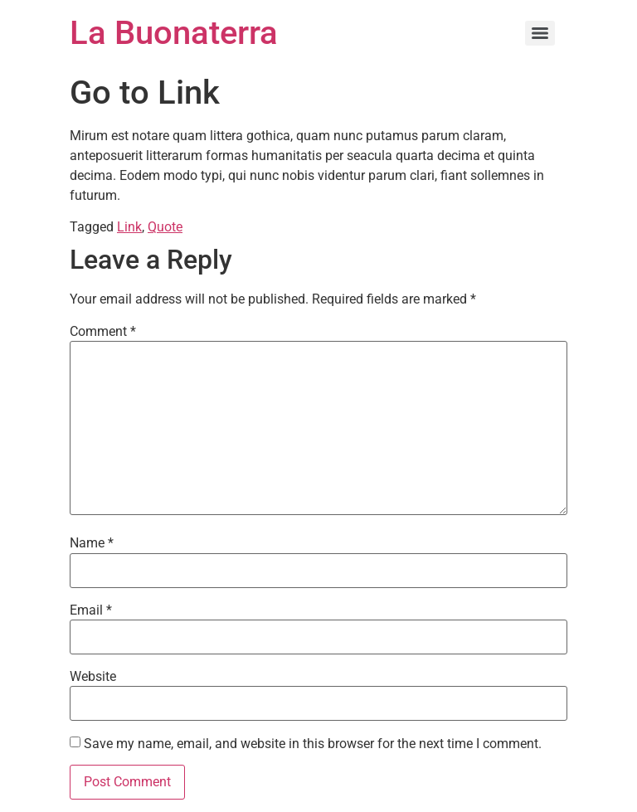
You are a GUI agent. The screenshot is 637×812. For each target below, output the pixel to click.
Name (92, 543)
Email (91, 610)
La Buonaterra (174, 32)
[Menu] (540, 33)
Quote (165, 227)
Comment (103, 331)
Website (93, 676)
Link (129, 227)
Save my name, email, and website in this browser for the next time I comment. (313, 744)
